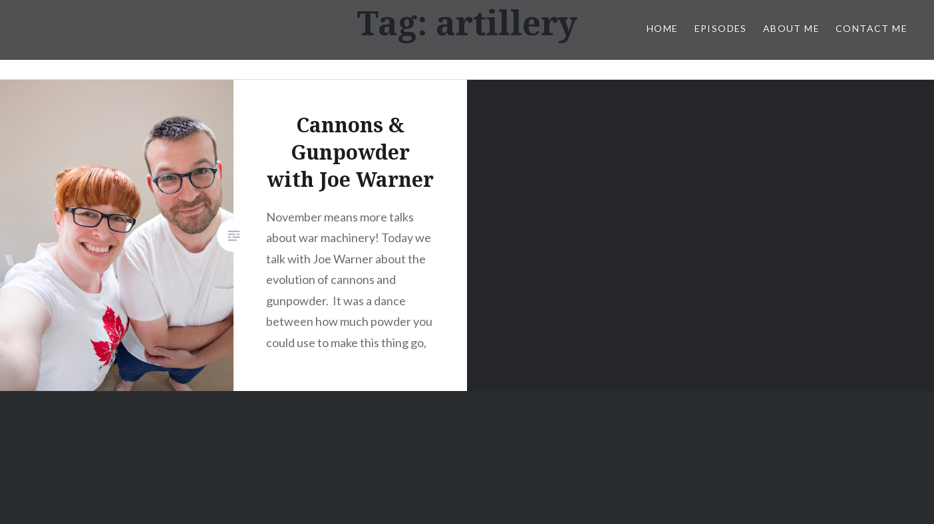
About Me (791, 28)
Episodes (721, 28)
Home (663, 28)
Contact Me (871, 28)
